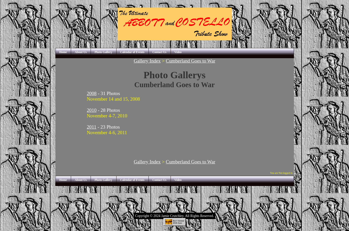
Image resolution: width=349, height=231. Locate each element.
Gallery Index (147, 61)
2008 (91, 93)
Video (178, 52)
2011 (91, 127)
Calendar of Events (132, 52)
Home (63, 52)
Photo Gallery (103, 52)
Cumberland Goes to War (190, 61)
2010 (91, 110)
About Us (81, 52)
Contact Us (159, 52)
